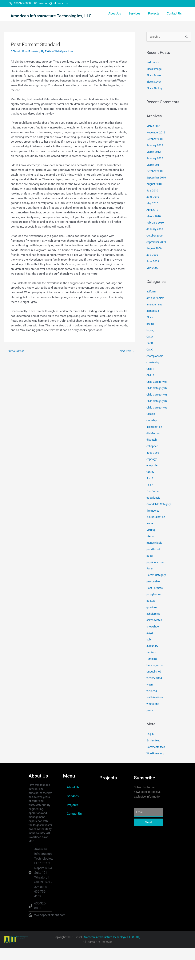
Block (150, 329)
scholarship (153, 625)
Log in (150, 746)
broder (150, 335)
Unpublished (154, 683)
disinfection (153, 445)
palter (150, 567)
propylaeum (153, 606)
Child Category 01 (157, 393)
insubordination (156, 528)
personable (153, 593)
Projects (153, 19)
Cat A (149, 348)
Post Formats (32, 63)
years (149, 722)
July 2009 (152, 266)
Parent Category (156, 587)
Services (134, 19)
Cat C (149, 361)
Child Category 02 (157, 400)
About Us (114, 19)
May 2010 (152, 215)
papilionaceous (156, 574)
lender (150, 535)
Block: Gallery (155, 100)
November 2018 (156, 144)
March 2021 (153, 138)
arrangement (154, 316)
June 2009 (152, 273)
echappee (152, 458)
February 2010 (155, 234)
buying (150, 342)
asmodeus (153, 322)
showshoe (153, 638)
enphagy (151, 471)
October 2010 (154, 183)
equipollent (153, 477)
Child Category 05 (157, 419)
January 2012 (154, 170)
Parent (150, 580)
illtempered (153, 522)
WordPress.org (155, 765)
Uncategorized (155, 677)
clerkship (152, 432)
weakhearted (154, 690)
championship (155, 368)
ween (149, 696)
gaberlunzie (153, 509)
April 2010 (152, 221)
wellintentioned (156, 709)
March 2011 (153, 176)
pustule (151, 612)
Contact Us (174, 19)
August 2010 (154, 196)
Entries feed (154, 752)
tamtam (151, 664)
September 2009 (156, 254)
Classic (17, 63)
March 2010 (153, 228)
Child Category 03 (157, 406)
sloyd (149, 645)
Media (150, 548)
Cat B (149, 355)
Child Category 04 (157, 413)
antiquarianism (155, 310)
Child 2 (150, 387)
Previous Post (15, 362)
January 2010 (154, 241)
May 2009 (152, 279)
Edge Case (153, 464)
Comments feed (156, 759)
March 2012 (153, 163)
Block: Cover (154, 93)
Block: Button (155, 87)
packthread (153, 561)
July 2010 (152, 202)
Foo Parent (153, 503)
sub (148, 651)
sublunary (152, 657)
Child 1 (150, 380)
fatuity (150, 483)
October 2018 (154, 151)
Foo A (150, 490)
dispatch (151, 451)
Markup (151, 541)
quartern (151, 619)
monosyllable (155, 554)
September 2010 (156, 189)
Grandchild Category (159, 516)
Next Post (126, 362)
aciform (151, 303)
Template (152, 670)
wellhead (152, 703)
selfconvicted (155, 632)
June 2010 (152, 208)
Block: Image (154, 80)
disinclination (155, 438)
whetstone (153, 715)
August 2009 (154, 260)
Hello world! (154, 74)
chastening (153, 374)
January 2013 (154, 157)
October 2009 (154, 247)
